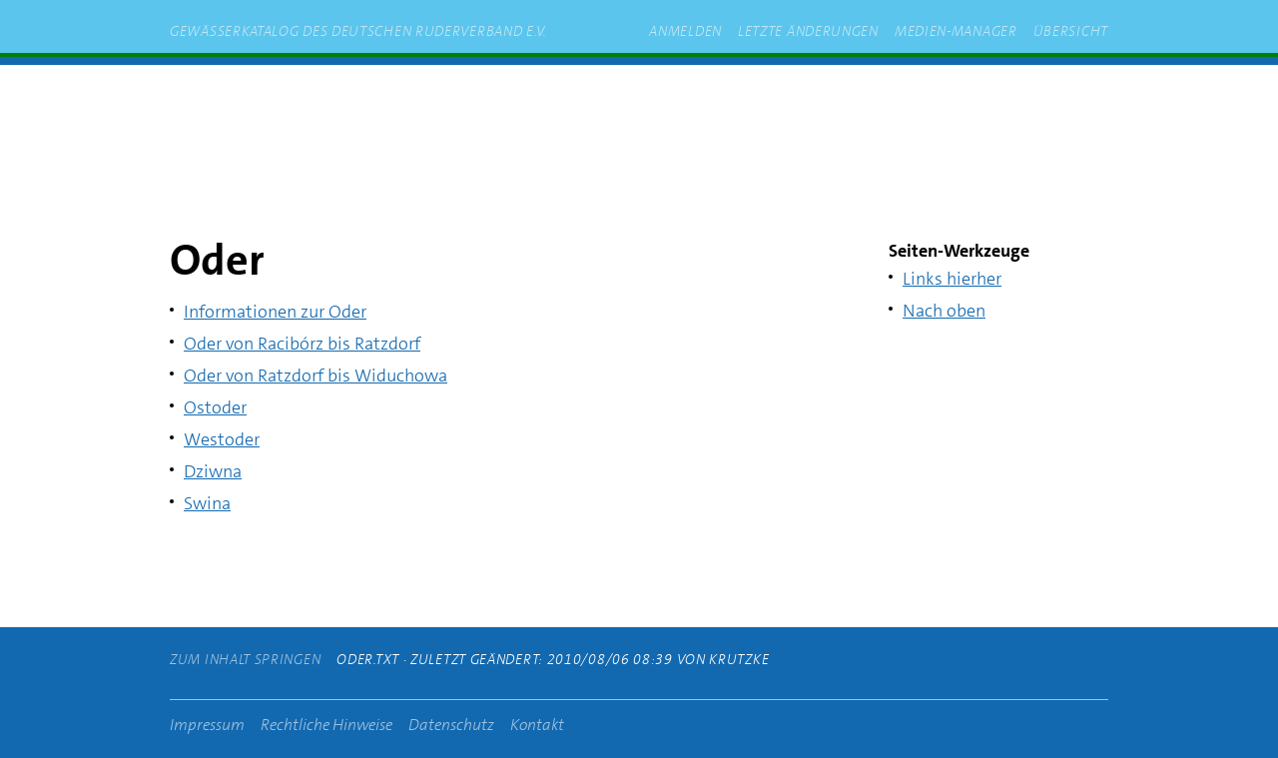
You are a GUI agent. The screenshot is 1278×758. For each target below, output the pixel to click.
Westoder (222, 439)
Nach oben (944, 311)
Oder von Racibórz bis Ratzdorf (302, 344)
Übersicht (1070, 31)
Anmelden (685, 31)
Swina (207, 503)
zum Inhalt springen (451, 99)
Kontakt (537, 725)
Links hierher (952, 279)
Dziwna (213, 471)
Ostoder (215, 407)
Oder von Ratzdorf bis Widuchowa (315, 375)
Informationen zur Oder (275, 312)
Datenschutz (451, 725)
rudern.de (593, 99)
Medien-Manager (956, 31)
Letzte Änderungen (808, 31)
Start (330, 99)
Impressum (207, 725)
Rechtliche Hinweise (326, 725)
